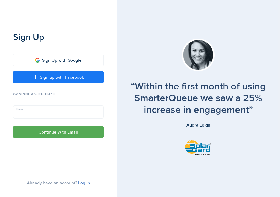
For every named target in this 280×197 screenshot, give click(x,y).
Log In (84, 183)
